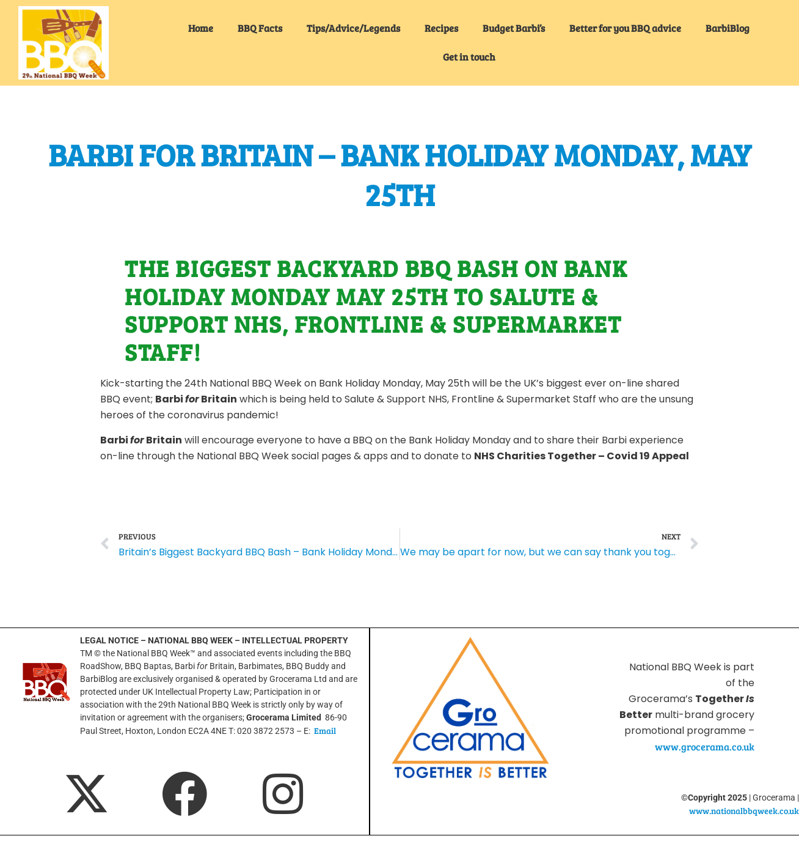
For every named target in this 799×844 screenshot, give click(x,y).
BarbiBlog (728, 27)
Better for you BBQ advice (625, 27)
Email (325, 730)
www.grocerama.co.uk (704, 746)
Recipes (441, 27)
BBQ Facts (260, 27)
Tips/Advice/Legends (353, 27)
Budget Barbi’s (514, 27)
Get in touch (469, 56)
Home (200, 27)
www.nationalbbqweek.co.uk (744, 810)
